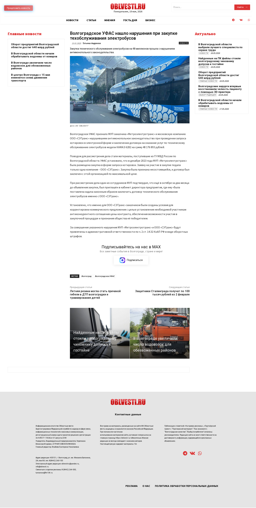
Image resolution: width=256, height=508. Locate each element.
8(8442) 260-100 (56, 461)
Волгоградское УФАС (105, 276)
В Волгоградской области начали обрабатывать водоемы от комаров (34, 55)
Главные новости (208, 81)
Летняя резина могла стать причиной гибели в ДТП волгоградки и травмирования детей (95, 295)
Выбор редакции (207, 95)
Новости (184, 43)
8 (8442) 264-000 (69, 470)
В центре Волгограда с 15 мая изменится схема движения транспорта (30, 77)
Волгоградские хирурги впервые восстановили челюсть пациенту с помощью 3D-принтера (220, 89)
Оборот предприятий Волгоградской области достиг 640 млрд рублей (35, 46)
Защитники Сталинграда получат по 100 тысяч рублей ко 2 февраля (162, 293)
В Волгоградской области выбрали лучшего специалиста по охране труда (220, 47)
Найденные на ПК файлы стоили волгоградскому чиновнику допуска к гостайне (219, 61)
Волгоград (86, 276)
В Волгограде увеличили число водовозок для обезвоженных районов (31, 65)
